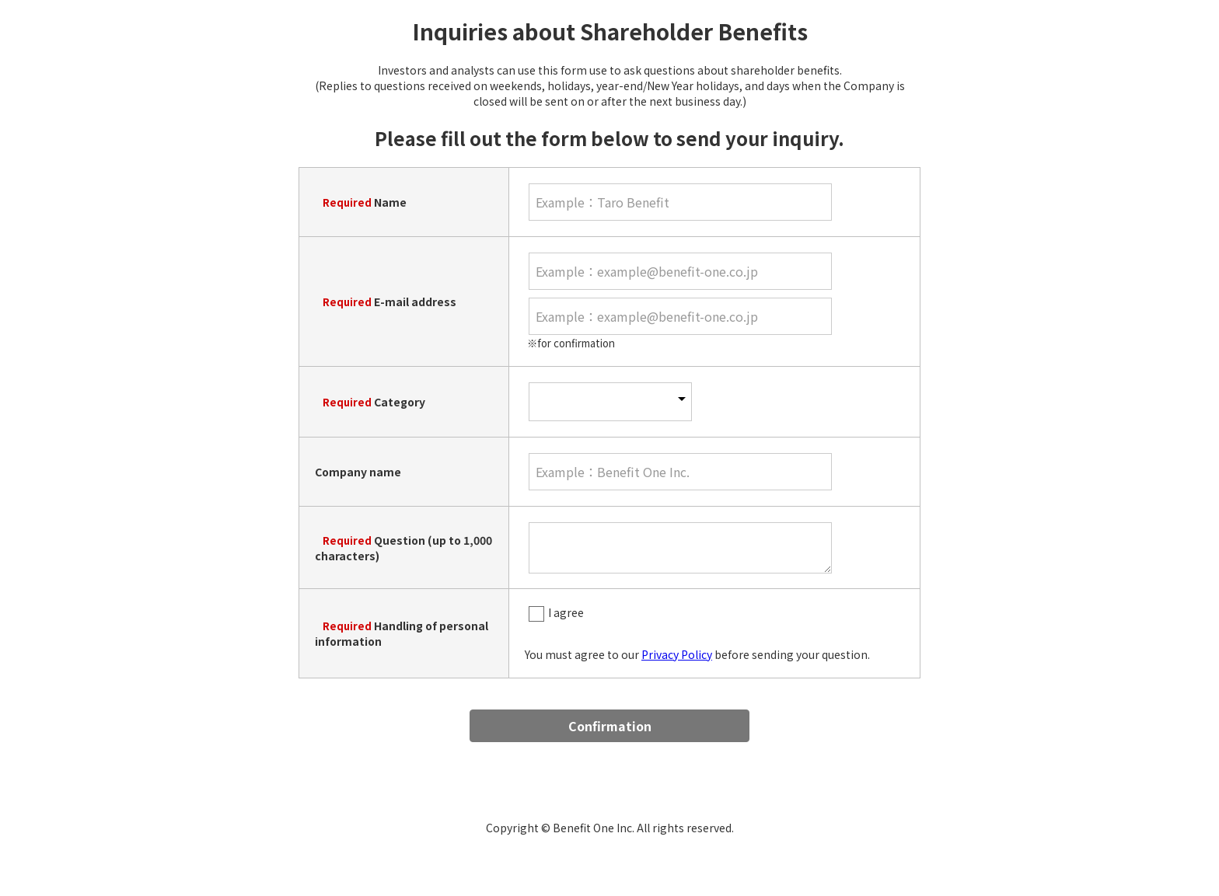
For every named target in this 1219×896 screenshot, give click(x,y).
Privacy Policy (676, 654)
